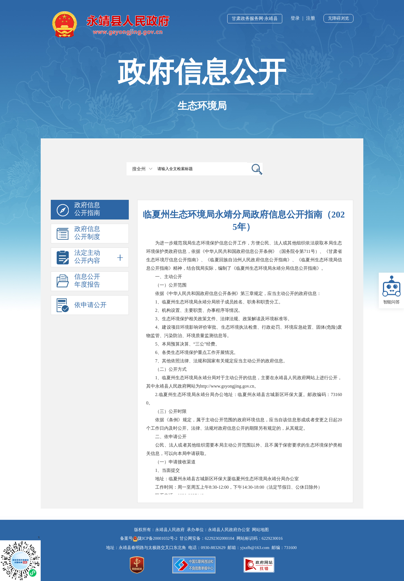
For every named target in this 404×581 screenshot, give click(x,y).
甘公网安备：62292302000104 (207, 538)
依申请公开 (90, 304)
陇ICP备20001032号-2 (155, 538)
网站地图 (260, 529)
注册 (310, 18)
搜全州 (139, 168)
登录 (295, 18)
